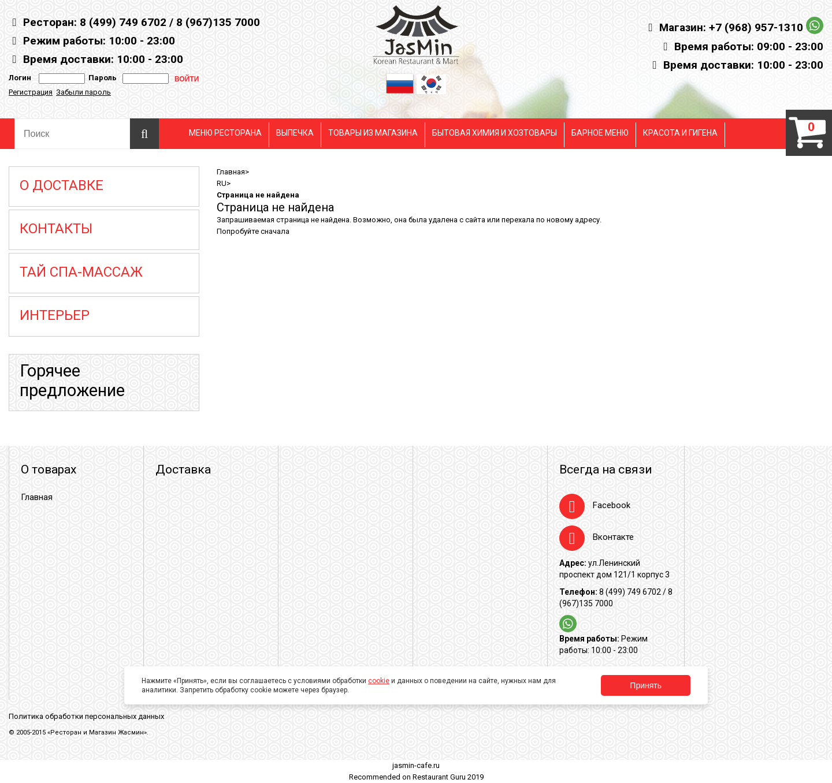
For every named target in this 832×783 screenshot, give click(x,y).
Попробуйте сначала (253, 231)
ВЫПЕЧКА (295, 132)
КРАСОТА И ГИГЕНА (680, 132)
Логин (20, 77)
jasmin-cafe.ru (416, 765)
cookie (378, 681)
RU (221, 183)
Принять (646, 685)
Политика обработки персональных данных (86, 716)
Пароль (101, 77)
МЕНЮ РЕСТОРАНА (225, 132)
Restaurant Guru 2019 (448, 777)
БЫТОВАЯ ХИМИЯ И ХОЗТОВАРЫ (494, 132)
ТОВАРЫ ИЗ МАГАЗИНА (373, 132)
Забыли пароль (83, 92)
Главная (231, 171)
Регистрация (31, 92)
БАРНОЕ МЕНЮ (600, 132)
